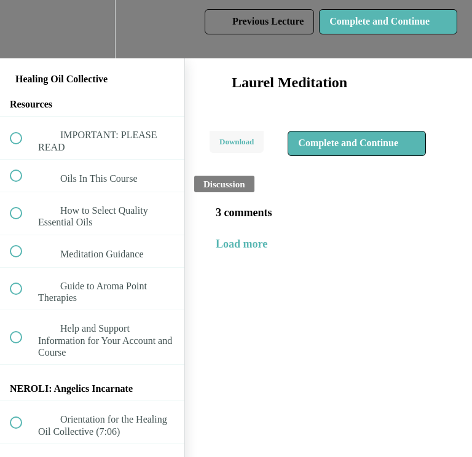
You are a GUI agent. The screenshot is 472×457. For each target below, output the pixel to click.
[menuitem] (92, 29)
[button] (22, 29)
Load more (241, 244)
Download (236, 141)
